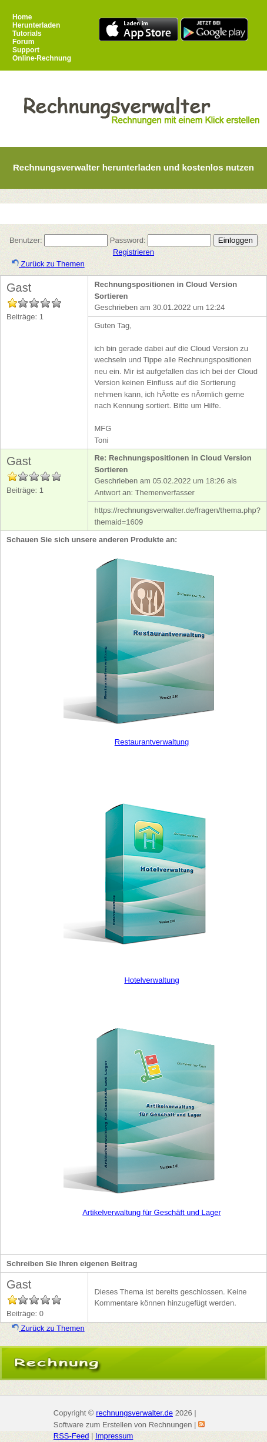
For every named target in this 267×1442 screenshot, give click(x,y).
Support (25, 50)
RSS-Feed (71, 1435)
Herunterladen (36, 25)
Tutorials (27, 33)
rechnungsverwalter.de (134, 1412)
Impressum (114, 1435)
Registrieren (133, 252)
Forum (23, 42)
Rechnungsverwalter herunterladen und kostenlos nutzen (133, 167)
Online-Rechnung (41, 58)
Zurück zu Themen (48, 263)
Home (22, 17)
